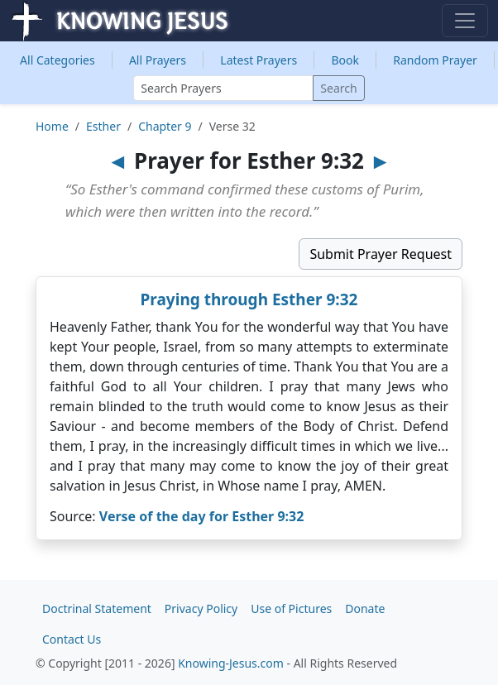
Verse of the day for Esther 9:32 (201, 516)
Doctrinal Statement (96, 608)
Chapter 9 (164, 126)
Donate (365, 608)
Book (345, 60)
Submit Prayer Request (380, 254)
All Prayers (157, 60)
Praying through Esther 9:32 (249, 299)
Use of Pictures (291, 608)
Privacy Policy (201, 608)
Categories (57, 60)
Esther (103, 126)
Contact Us (71, 639)
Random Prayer (435, 60)
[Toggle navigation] (465, 20)
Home (52, 126)
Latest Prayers (258, 60)
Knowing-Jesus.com (231, 663)
